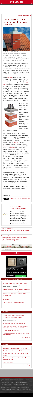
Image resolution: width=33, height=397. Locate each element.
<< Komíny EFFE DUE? (7, 228)
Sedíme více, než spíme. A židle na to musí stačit (15, 348)
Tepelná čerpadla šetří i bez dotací (11, 330)
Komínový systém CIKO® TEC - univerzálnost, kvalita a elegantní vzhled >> (15, 231)
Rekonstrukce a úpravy (7, 240)
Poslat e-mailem (16, 198)
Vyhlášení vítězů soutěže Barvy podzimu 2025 (14, 323)
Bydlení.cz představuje (20, 240)
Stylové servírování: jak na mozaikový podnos (14, 350)
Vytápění (4, 239)
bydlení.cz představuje (24, 15)
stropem (12, 147)
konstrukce (6, 146)
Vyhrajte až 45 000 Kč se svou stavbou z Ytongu (15, 283)
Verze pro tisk (26, 198)
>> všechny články (25, 305)
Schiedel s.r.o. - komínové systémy (18, 208)
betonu (16, 142)
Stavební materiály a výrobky (19, 237)
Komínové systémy (6, 237)
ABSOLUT (10, 77)
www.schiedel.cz (8, 190)
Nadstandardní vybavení (13, 239)
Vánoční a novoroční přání (9, 362)
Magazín (5, 344)
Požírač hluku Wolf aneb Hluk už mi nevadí (13, 302)
